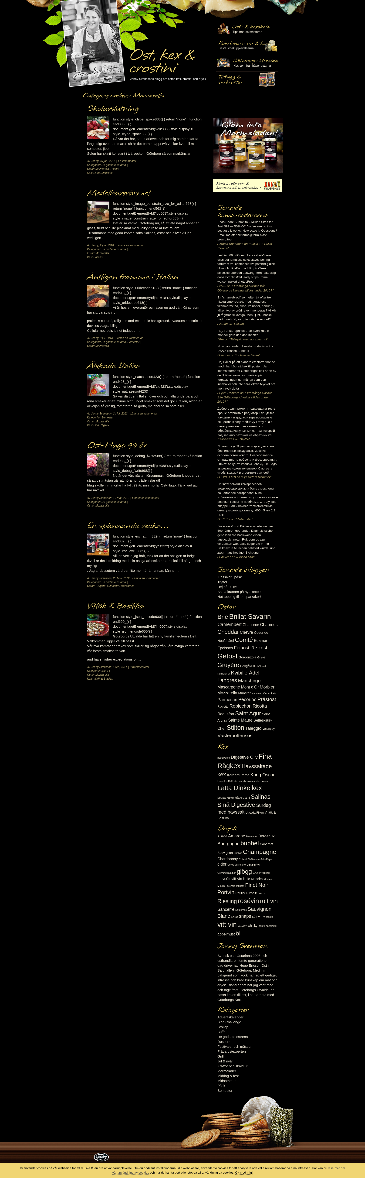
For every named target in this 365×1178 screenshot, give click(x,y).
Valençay (269, 728)
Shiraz (234, 916)
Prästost (266, 699)
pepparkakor (225, 797)
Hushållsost (259, 666)
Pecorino (247, 699)
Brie (222, 616)
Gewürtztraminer (226, 872)
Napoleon (257, 693)
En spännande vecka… (128, 525)
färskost (258, 647)
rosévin (248, 900)
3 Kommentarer (139, 667)
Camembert (229, 624)
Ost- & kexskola (247, 28)
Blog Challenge (229, 1022)
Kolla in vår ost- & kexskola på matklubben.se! (247, 185)
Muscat (240, 885)
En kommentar (127, 161)
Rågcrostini (242, 797)
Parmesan (227, 699)
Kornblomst (223, 673)
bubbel (249, 843)
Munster (244, 693)
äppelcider (271, 926)
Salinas (97, 257)
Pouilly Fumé (244, 893)
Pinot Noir (256, 885)
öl (238, 933)
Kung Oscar (262, 774)
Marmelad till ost (248, 145)
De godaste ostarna (113, 165)
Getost (227, 656)
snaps (245, 916)
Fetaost (241, 647)
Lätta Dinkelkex (102, 173)
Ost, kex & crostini (162, 58)
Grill (220, 1056)
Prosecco (260, 893)
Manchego (249, 680)
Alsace (222, 836)
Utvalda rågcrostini (247, 79)
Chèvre (246, 632)
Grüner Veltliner (261, 872)
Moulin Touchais (226, 885)
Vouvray (242, 926)
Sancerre (225, 909)
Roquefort (225, 714)
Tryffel (222, 582)
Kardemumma (238, 775)
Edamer (260, 640)
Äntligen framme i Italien (133, 277)
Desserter (225, 1042)
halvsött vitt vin (229, 879)
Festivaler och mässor (234, 1046)
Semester (133, 342)
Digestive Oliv (244, 757)
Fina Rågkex (101, 425)
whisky (252, 926)
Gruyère (100, 586)
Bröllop (222, 1027)
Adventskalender (230, 1017)
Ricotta (115, 169)
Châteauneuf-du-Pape (259, 859)
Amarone (236, 836)
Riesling (227, 901)
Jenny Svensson (101, 413)
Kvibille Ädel (245, 673)
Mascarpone (228, 687)
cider (221, 864)
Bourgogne (228, 843)
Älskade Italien (114, 366)
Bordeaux (267, 836)
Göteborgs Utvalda (247, 62)
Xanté (261, 926)
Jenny (94, 161)
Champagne (259, 851)
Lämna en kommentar (130, 245)
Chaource (251, 625)
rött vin (269, 901)
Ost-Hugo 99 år (117, 445)
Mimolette (113, 586)
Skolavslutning (113, 108)
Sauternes (241, 909)
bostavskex (223, 757)
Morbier (267, 687)
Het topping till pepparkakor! (239, 597)
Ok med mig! (244, 1172)
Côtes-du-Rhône (236, 864)
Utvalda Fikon (255, 812)
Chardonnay (227, 859)
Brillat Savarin (250, 616)
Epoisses (225, 648)
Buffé (104, 670)
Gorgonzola (248, 657)
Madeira (257, 879)
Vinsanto (268, 916)
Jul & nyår (225, 1061)
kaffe (246, 879)
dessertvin (254, 864)
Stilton (235, 727)
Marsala (268, 879)
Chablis (238, 853)
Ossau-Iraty (269, 693)
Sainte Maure (240, 720)
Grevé (261, 657)
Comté (244, 639)
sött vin (257, 916)
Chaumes (268, 624)
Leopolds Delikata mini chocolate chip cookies (242, 781)
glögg (244, 871)
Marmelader (226, 1071)
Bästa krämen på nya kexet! (239, 592)
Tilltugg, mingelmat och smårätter (247, 45)
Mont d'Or (250, 687)
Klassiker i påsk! (230, 577)
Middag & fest (228, 1076)
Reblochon (241, 706)
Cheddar (228, 632)
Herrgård (246, 666)
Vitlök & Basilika (115, 606)
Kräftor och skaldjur (232, 1066)
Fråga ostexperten (231, 1051)
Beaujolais (251, 836)
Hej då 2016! (227, 587)
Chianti (243, 859)
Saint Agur (248, 713)
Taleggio (253, 728)
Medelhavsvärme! (118, 193)
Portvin (225, 892)
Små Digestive (236, 804)
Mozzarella (102, 169)
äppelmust (226, 934)
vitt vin (227, 924)
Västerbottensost (235, 735)
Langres (227, 680)
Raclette (223, 706)
